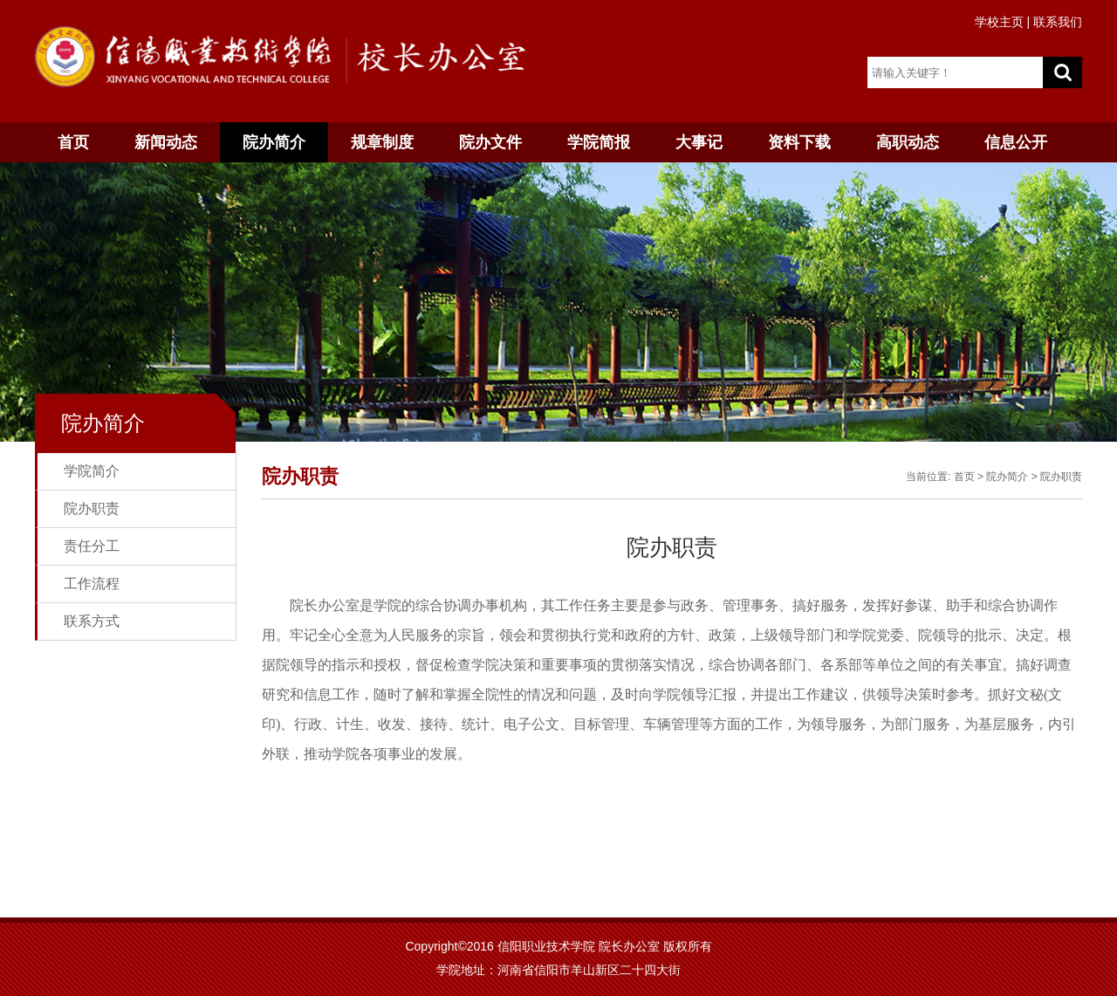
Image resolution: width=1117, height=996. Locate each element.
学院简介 (92, 471)
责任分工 (92, 546)
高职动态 (907, 142)
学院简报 (598, 142)
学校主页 (999, 22)
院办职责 (92, 508)
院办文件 (490, 142)
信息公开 (1015, 142)
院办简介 (274, 142)
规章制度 (382, 142)
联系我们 (1057, 22)
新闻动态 (165, 142)
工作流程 (92, 583)
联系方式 (92, 621)
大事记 (699, 142)
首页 (73, 142)
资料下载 (799, 142)
